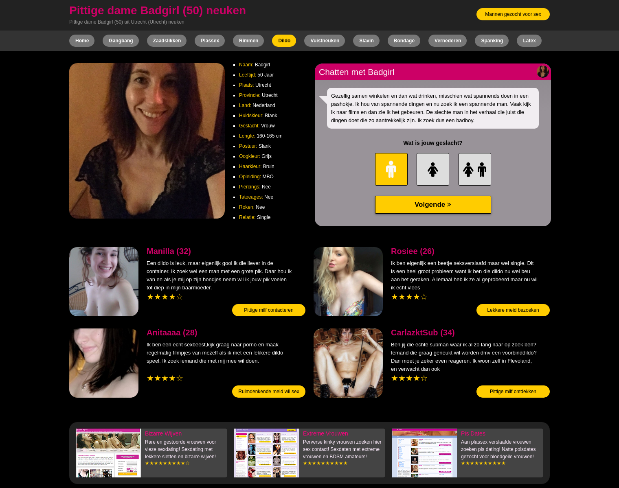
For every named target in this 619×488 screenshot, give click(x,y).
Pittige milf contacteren (268, 310)
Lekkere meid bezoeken (513, 310)
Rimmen (248, 41)
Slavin (366, 41)
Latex (529, 41)
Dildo (284, 41)
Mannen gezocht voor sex (513, 14)
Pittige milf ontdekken (513, 391)
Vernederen (448, 41)
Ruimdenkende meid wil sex (268, 391)
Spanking (492, 41)
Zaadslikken (167, 41)
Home (82, 41)
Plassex (210, 41)
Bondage (404, 41)
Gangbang (121, 41)
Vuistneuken (324, 41)
